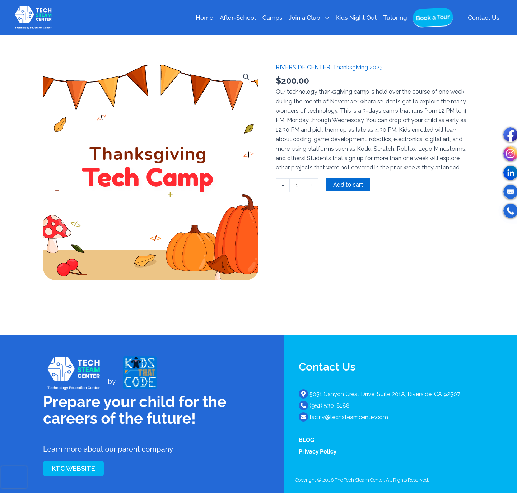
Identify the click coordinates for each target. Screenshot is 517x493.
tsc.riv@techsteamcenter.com (348, 417)
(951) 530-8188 (329, 405)
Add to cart (348, 184)
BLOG (307, 440)
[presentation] (14, 477)
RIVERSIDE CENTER (303, 67)
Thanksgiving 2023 (358, 67)
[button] (325, 18)
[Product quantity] (296, 185)
